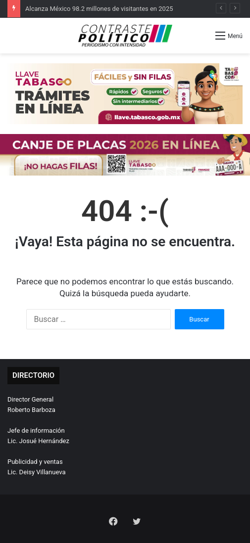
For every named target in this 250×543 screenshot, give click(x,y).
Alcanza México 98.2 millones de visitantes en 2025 (99, 8)
